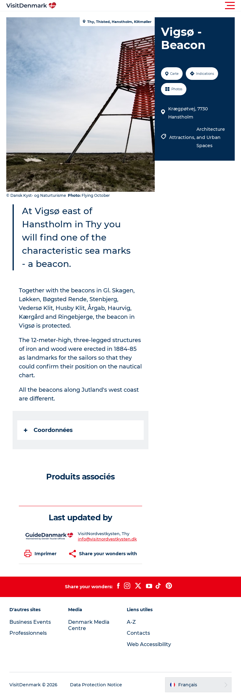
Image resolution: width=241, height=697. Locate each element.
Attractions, (182, 137)
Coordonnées (48, 430)
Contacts (138, 633)
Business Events (30, 622)
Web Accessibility (149, 644)
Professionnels (28, 633)
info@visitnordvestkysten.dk (107, 538)
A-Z (131, 622)
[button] (149, 5)
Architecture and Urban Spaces (210, 137)
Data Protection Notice (96, 685)
